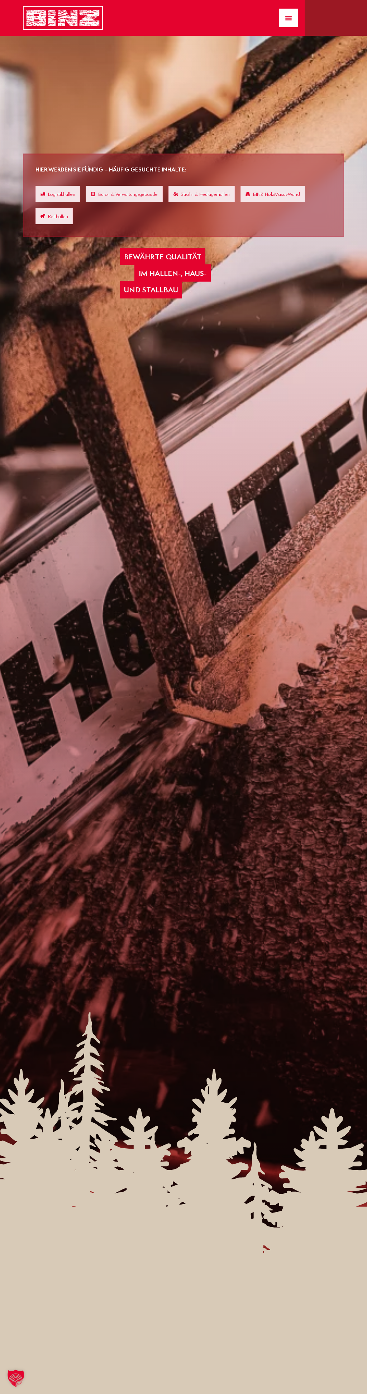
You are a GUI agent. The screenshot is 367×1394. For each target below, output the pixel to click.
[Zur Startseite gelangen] (63, 18)
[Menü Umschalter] (288, 18)
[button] (16, 1378)
